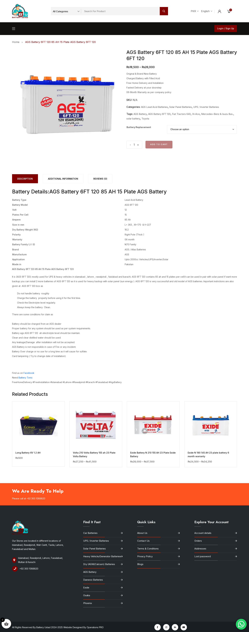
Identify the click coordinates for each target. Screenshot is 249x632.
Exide (86, 587)
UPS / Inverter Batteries (206, 106)
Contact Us (143, 540)
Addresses (200, 548)
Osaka (86, 595)
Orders (198, 540)
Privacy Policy (145, 556)
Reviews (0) (100, 178)
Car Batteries (90, 532)
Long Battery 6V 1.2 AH (27, 452)
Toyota (145, 118)
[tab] (25, 178)
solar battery (133, 118)
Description (25, 178)
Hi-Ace (196, 113)
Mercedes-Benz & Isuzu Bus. (217, 113)
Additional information (63, 178)
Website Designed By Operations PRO (83, 627)
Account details (202, 532)
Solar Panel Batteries (180, 106)
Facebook (29, 373)
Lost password (202, 556)
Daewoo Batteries (93, 579)
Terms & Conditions (148, 548)
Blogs (140, 564)
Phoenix (87, 603)
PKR (195, 11)
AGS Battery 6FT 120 (159, 113)
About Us (142, 532)
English (206, 11)
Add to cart (159, 144)
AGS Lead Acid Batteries (154, 106)
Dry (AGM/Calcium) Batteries (99, 564)
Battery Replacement (139, 127)
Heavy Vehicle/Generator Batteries (102, 556)
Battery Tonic (26, 377)
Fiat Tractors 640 (181, 113)
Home (16, 42)
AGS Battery (140, 113)
